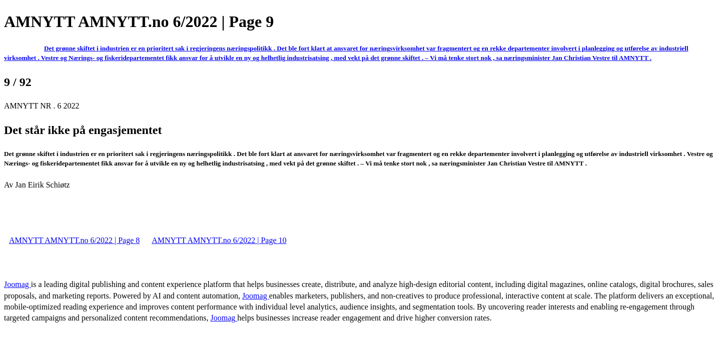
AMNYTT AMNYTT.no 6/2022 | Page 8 (74, 240)
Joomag (17, 284)
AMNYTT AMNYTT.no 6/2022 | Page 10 (219, 240)
